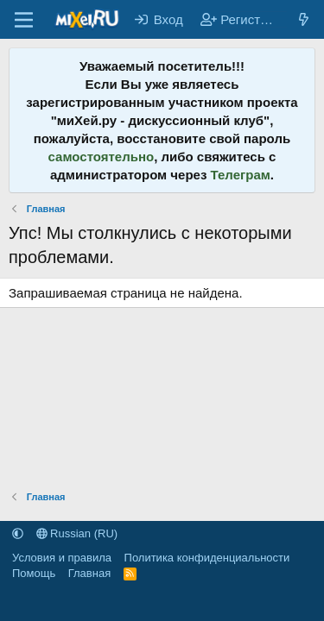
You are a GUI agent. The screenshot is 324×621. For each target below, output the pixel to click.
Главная (89, 573)
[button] (18, 533)
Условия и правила (61, 557)
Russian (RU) (77, 533)
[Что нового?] (304, 19)
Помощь (33, 573)
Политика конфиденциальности (207, 557)
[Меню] (23, 20)
